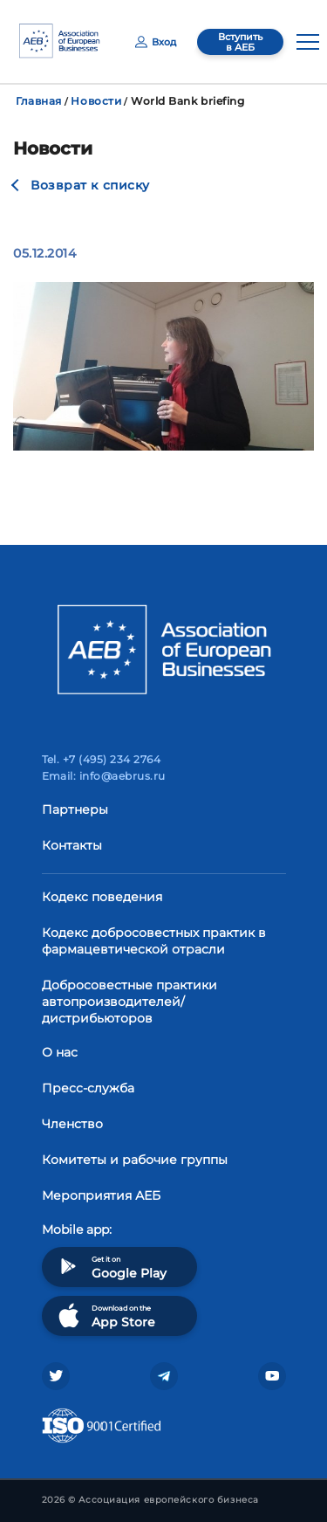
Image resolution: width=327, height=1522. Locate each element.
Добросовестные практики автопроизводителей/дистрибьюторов (129, 1001)
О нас (60, 1052)
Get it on (111, 1266)
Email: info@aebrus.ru (104, 775)
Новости (96, 100)
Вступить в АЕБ (240, 42)
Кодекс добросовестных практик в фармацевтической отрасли (154, 941)
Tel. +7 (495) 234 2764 (101, 759)
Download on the (105, 1315)
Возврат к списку (90, 185)
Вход (155, 42)
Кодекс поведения (102, 897)
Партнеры (75, 809)
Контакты (72, 845)
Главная (39, 100)
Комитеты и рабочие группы (135, 1159)
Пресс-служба (88, 1088)
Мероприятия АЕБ (101, 1195)
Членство (72, 1124)
